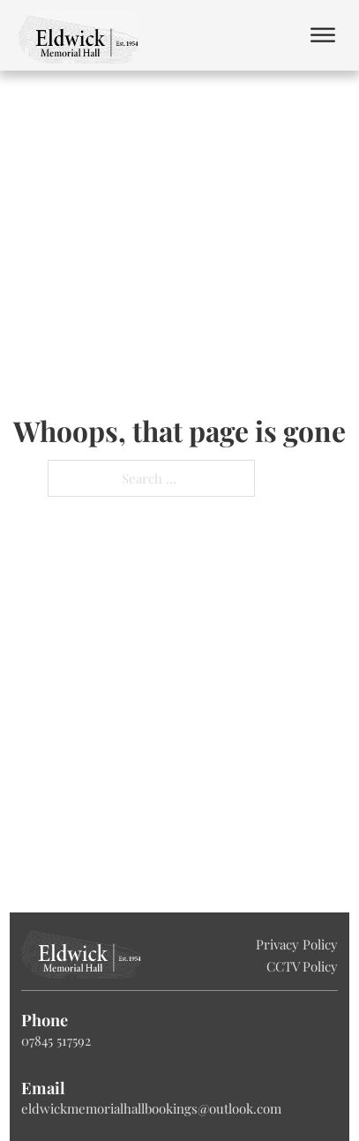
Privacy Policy (297, 944)
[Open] (322, 35)
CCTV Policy (302, 966)
